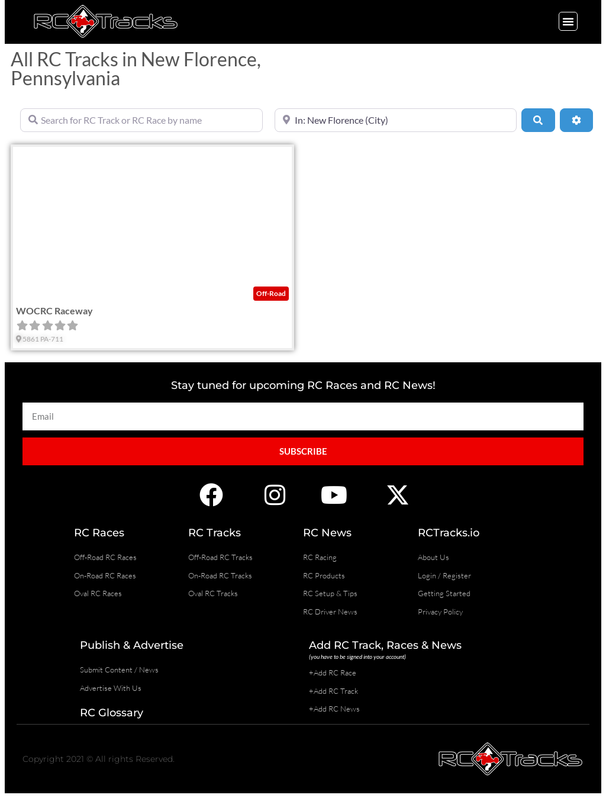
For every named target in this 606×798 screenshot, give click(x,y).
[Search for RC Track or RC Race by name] (141, 120)
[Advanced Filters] (576, 120)
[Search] (538, 120)
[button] (568, 21)
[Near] (396, 120)
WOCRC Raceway (54, 310)
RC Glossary (111, 712)
